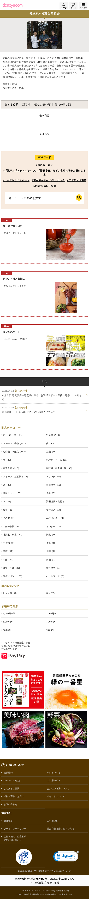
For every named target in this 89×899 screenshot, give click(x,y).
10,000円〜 (8, 630)
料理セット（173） (12, 493)
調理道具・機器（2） (57, 501)
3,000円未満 (9, 613)
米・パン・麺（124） (14, 435)
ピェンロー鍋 (9, 593)
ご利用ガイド (53, 780)
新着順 (26, 104)
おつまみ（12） (54, 526)
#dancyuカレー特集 (44, 186)
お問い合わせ (10, 804)
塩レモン (50, 593)
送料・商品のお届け (14, 796)
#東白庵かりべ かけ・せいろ (48, 180)
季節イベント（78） (13, 576)
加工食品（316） (11, 468)
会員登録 (8, 772)
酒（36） (7, 485)
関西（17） (8, 551)
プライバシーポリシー (15, 828)
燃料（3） (51, 493)
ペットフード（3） (55, 576)
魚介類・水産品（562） (15, 451)
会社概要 (8, 820)
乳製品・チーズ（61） (57, 460)
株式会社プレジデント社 (46, 882)
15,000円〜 (52, 630)
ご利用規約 (52, 820)
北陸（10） (52, 551)
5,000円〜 (8, 621)
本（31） (7, 501)
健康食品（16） (54, 485)
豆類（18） (52, 451)
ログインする (53, 772)
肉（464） (51, 443)
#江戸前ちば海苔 (76, 180)
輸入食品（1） (53, 568)
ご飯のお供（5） (11, 526)
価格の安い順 (42, 104)
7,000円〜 (51, 621)
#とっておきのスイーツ (16, 180)
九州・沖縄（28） (12, 568)
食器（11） (8, 509)
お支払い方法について (58, 788)
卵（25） (7, 460)
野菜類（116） (53, 435)
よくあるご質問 (11, 788)
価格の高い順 (63, 104)
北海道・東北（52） (13, 534)
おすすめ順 (11, 104)
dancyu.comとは (12, 780)
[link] (66, 857)
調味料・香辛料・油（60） (59, 468)
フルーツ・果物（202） (15, 443)
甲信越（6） (9, 543)
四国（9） (51, 559)
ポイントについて (56, 796)
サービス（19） (54, 509)
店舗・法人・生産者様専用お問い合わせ (15, 838)
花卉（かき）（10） (56, 518)
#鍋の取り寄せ (44, 165)
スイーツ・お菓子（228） (16, 476)
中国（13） (8, 559)
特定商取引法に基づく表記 (60, 828)
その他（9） (9, 518)
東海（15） (52, 543)
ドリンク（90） (54, 476)
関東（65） (52, 534)
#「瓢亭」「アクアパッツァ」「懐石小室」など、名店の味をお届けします (44, 172)
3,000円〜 (51, 613)
